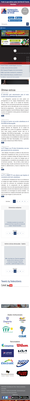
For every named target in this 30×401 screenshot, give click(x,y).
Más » (3, 115)
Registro (18, 18)
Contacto (3, 390)
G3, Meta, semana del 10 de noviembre (9, 67)
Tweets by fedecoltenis (11, 281)
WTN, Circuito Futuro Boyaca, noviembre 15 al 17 (11, 74)
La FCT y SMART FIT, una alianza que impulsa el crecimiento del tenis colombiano (15, 176)
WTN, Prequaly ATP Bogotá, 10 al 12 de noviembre (11, 70)
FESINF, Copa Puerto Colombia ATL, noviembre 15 (11, 72)
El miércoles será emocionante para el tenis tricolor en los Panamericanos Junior (15, 95)
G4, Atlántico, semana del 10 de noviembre (10, 77)
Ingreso (11, 18)
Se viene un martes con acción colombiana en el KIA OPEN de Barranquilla (15, 122)
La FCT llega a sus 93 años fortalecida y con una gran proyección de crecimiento (15, 149)
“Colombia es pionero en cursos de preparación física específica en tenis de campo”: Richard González (15, 223)
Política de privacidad (11, 390)
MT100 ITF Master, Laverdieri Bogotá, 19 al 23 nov (11, 65)
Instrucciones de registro (15, 20)
